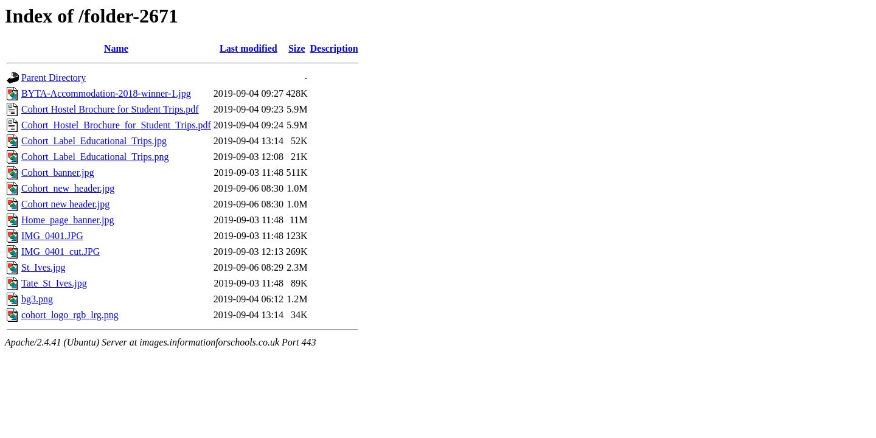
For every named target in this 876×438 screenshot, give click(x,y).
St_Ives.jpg (43, 267)
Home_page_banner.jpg (67, 220)
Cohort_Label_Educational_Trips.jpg (94, 141)
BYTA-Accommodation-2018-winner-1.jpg (106, 93)
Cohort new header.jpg (65, 204)
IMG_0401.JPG (52, 236)
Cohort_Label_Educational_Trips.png (95, 156)
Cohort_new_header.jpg (67, 188)
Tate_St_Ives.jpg (54, 283)
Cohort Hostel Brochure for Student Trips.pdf (110, 109)
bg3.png (37, 299)
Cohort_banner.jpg (57, 172)
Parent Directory (53, 77)
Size (296, 48)
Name (116, 48)
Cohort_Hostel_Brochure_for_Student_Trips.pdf (116, 125)
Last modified (248, 48)
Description (334, 48)
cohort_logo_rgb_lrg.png (70, 315)
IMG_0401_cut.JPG (60, 251)
